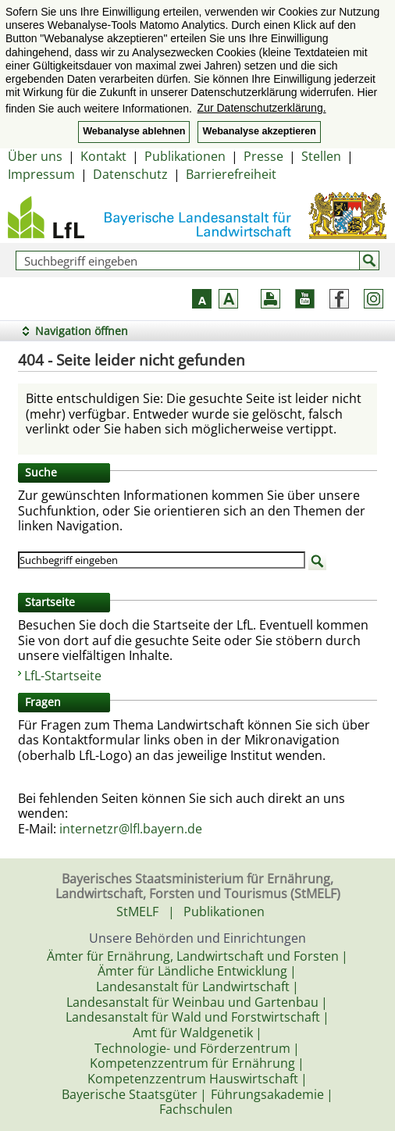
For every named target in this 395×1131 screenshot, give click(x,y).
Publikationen (185, 156)
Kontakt (103, 156)
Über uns (35, 156)
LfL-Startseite (62, 675)
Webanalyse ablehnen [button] (134, 131)
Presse (263, 156)
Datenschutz (130, 174)
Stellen (321, 156)
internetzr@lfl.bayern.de (130, 828)
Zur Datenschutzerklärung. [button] (262, 108)
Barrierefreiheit (231, 174)
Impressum (41, 174)
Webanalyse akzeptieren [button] (258, 131)
